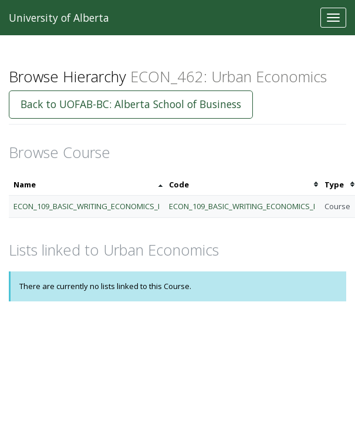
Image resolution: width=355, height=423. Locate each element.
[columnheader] (86, 185)
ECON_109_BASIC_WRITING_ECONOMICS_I (86, 206)
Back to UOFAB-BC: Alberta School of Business (131, 104)
